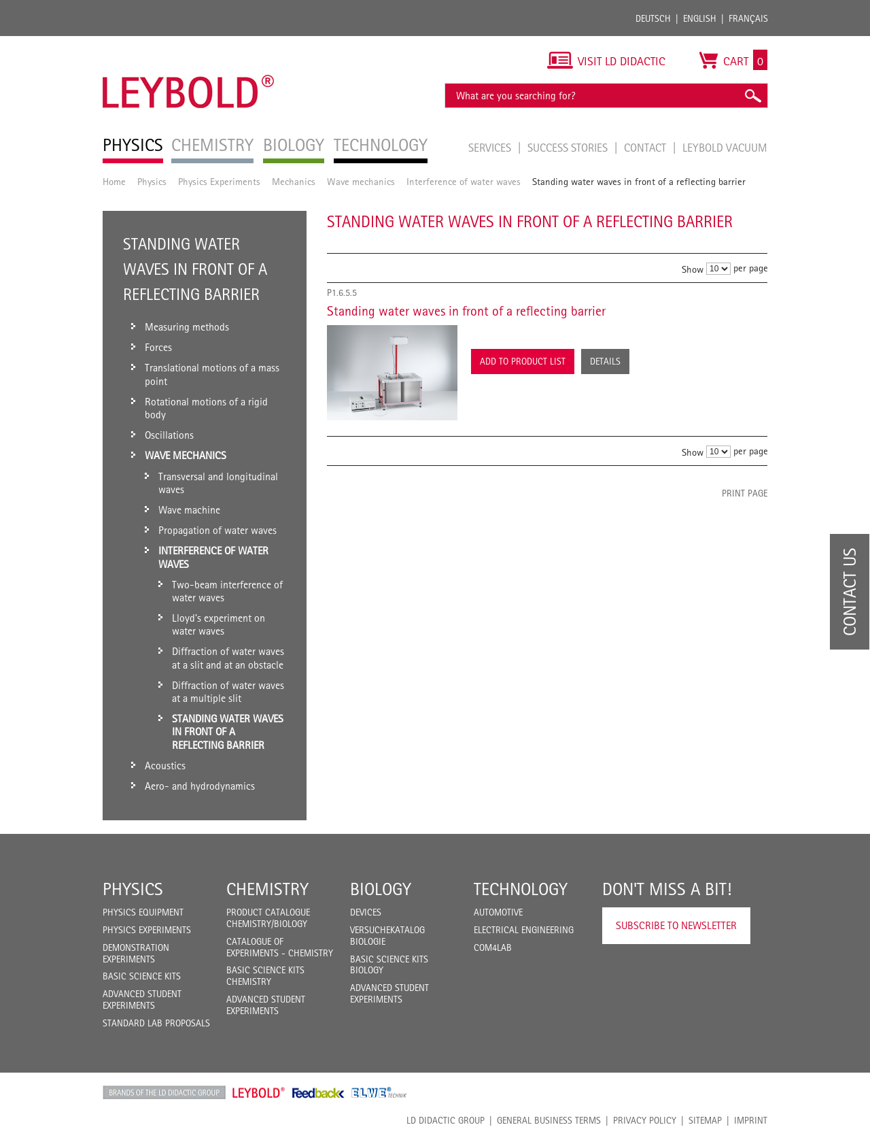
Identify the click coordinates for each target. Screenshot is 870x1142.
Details (605, 361)
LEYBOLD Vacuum (724, 147)
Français (748, 18)
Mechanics (293, 181)
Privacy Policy (644, 1120)
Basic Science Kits (142, 976)
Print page (744, 493)
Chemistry (267, 889)
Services (491, 147)
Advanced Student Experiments (142, 999)
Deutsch (653, 18)
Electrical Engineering (524, 929)
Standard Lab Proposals (156, 1023)
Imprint (750, 1120)
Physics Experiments (219, 181)
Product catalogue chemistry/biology (268, 918)
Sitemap (705, 1120)
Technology (521, 889)
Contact (646, 147)
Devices (365, 912)
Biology (380, 889)
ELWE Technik (379, 1092)
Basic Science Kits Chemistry (265, 975)
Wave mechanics (361, 181)
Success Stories (568, 147)
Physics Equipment (143, 912)
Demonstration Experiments (136, 953)
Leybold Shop (258, 1092)
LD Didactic (164, 1092)
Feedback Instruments (318, 1092)
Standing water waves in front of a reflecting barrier (466, 311)
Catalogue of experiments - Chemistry (279, 947)
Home (114, 181)
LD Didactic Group (445, 1120)
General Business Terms (549, 1120)
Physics (152, 181)
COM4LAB (493, 947)
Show (692, 269)
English (699, 18)
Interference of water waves (463, 181)
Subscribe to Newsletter (676, 925)
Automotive (498, 912)
